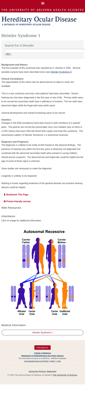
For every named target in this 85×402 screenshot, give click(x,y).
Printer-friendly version (18, 201)
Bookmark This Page (17, 194)
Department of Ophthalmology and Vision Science (42, 356)
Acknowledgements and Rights (36, 361)
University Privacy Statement (42, 371)
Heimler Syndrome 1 (42, 332)
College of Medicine (42, 353)
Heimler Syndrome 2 (61, 72)
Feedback (42, 347)
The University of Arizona (65, 375)
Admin (52, 361)
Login (58, 361)
